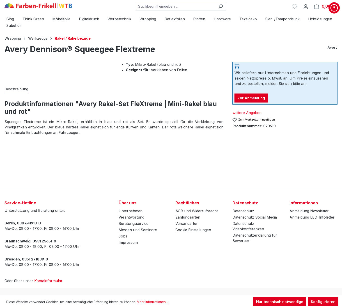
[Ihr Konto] (305, 6)
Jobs (123, 236)
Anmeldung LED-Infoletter (312, 217)
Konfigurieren (323, 301)
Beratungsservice (133, 223)
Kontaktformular (48, 280)
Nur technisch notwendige (279, 301)
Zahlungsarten (187, 217)
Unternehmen (130, 211)
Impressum (128, 242)
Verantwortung (131, 217)
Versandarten (186, 223)
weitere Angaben (247, 112)
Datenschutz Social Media (254, 217)
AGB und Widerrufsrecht (196, 211)
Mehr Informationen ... (153, 302)
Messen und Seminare (138, 230)
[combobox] (176, 6)
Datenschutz (243, 211)
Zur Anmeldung (251, 98)
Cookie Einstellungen (193, 230)
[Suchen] (220, 6)
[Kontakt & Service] (334, 8)
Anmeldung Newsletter (309, 211)
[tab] (16, 89)
